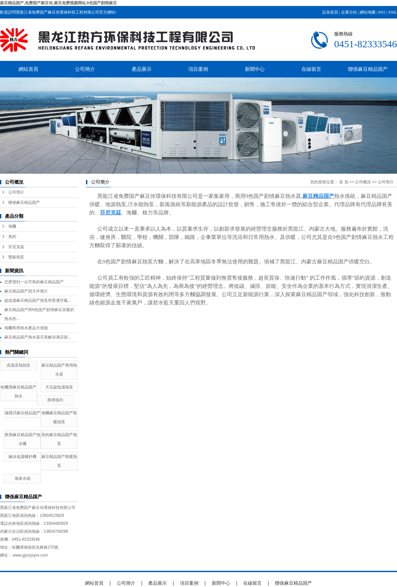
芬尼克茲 (16, 247)
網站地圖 (367, 12)
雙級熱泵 (16, 257)
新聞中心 (255, 69)
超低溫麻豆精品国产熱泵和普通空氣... (37, 300)
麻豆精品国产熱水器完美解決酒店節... (37, 337)
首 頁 (343, 182)
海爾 (12, 226)
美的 (12, 236)
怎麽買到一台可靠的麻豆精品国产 (34, 282)
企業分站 (349, 12)
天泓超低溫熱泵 (59, 387)
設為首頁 (330, 12)
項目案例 (198, 69)
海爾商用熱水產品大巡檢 (26, 328)
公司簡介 (85, 69)
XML (392, 12)
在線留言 (311, 69)
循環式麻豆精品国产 (22, 413)
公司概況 (363, 182)
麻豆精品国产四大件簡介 (26, 291)
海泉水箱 (22, 478)
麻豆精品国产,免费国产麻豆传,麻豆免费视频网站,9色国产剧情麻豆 (58, 3)
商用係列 (55, 400)
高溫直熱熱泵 (18, 365)
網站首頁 (28, 69)
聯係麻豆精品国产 (368, 69)
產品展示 (142, 69)
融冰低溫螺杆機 (22, 456)
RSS (381, 12)
